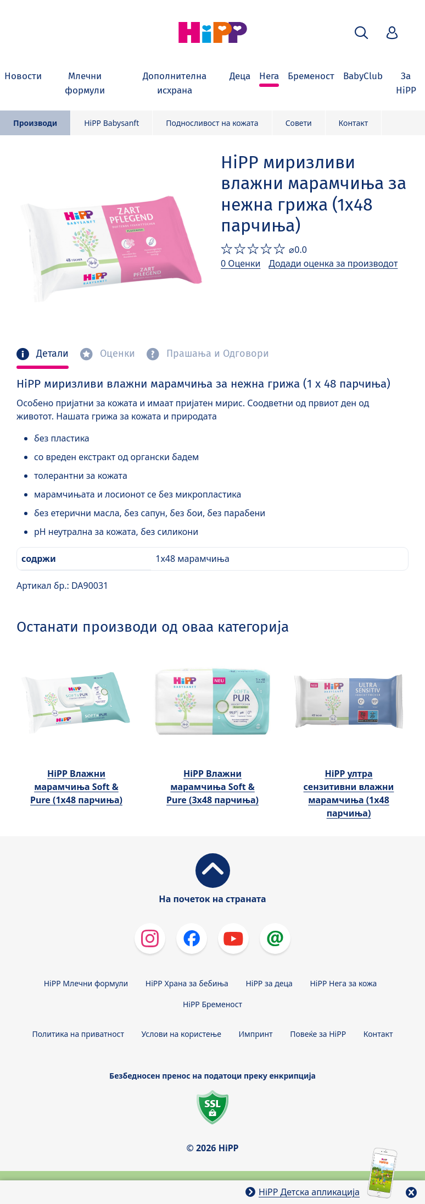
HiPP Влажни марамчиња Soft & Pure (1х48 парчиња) (76, 786)
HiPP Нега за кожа (343, 983)
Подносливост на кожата (212, 123)
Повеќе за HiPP (318, 1034)
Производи (35, 123)
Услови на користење (181, 1034)
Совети (299, 123)
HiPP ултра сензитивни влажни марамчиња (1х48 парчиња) (349, 793)
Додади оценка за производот (333, 263)
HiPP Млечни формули (86, 983)
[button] (361, 33)
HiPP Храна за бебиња (187, 983)
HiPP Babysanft (111, 123)
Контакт (353, 123)
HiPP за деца (268, 983)
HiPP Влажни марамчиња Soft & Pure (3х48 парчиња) (212, 786)
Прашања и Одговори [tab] (216, 354)
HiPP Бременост (212, 1004)
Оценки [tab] (116, 354)
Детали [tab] (51, 354)
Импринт (256, 1034)
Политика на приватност (78, 1034)
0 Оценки (240, 263)
